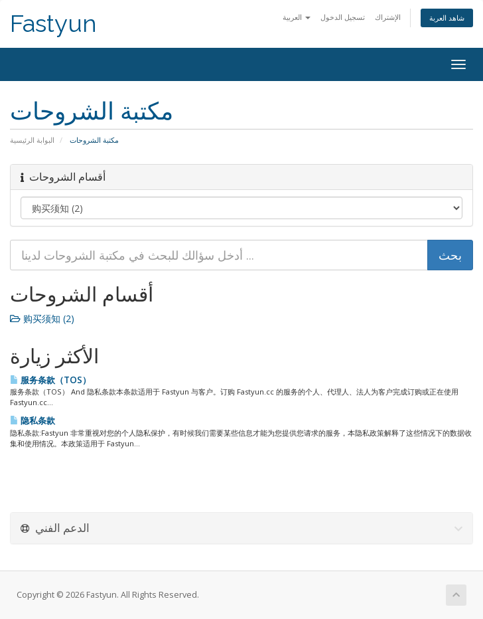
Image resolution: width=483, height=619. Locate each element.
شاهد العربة (446, 18)
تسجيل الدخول (342, 17)
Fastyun (53, 23)
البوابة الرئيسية (32, 140)
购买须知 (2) (42, 318)
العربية (296, 17)
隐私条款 (32, 420)
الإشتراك (388, 17)
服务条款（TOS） (50, 380)
